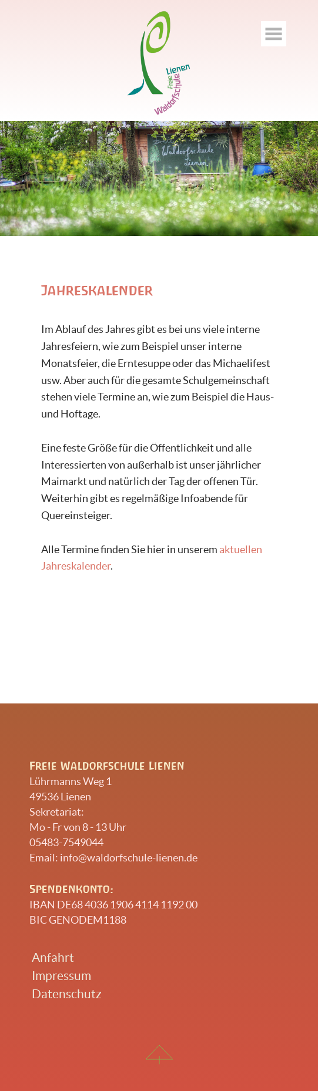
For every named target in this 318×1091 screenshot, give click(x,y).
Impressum (61, 975)
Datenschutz (67, 994)
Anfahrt (53, 957)
